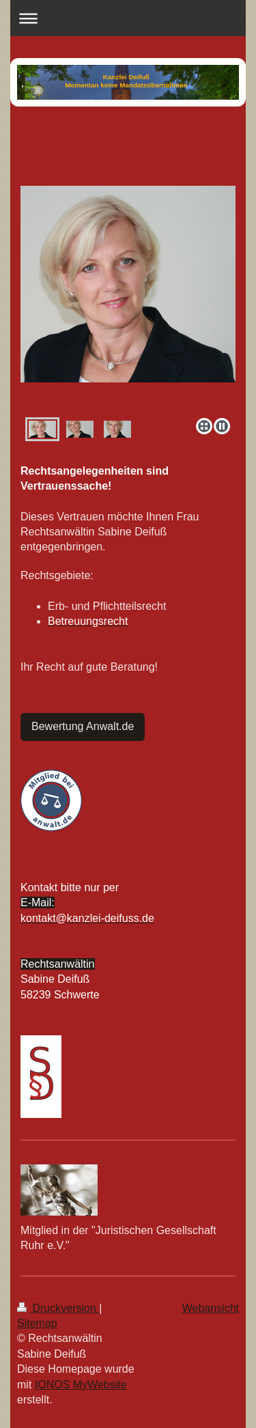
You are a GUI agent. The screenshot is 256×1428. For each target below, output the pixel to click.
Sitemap (37, 1323)
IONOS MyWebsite (81, 1384)
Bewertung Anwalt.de (82, 726)
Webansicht (210, 1308)
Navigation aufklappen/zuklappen (128, 18)
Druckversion (58, 1308)
